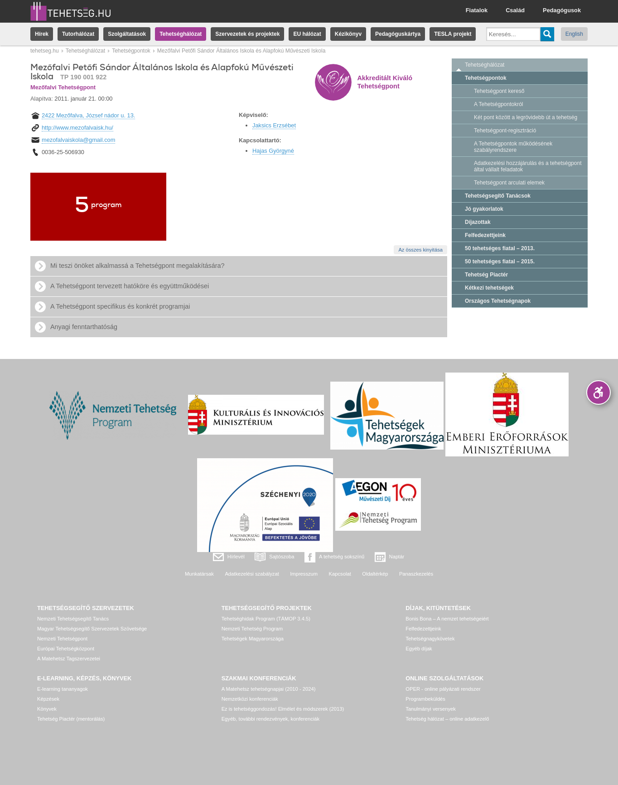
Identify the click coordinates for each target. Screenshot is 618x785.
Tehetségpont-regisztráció (505, 130)
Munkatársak (199, 574)
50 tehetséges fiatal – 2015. (500, 261)
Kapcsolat (340, 574)
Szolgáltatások (127, 34)
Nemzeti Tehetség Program (252, 628)
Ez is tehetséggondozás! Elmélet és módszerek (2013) (283, 709)
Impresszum (304, 574)
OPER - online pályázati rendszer (443, 689)
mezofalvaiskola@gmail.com (78, 139)
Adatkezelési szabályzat (252, 574)
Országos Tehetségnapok (498, 301)
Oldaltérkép (375, 574)
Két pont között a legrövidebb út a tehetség (525, 117)
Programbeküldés (425, 699)
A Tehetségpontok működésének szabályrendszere (513, 147)
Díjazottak (478, 222)
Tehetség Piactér (486, 274)
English (574, 34)
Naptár (397, 556)
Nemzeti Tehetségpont (62, 638)
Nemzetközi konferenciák (250, 699)
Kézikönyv (348, 34)
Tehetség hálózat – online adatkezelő (447, 719)
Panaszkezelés (416, 574)
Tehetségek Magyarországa (253, 638)
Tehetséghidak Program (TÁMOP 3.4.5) (266, 618)
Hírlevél (236, 556)
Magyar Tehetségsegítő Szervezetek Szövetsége (92, 628)
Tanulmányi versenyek (431, 709)
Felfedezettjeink (485, 235)
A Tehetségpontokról (498, 104)
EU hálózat (307, 34)
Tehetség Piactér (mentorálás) (71, 719)
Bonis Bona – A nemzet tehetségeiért (447, 618)
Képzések (48, 699)
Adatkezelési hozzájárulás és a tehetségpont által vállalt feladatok (528, 166)
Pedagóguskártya (397, 34)
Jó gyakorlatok (484, 209)
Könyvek (47, 709)
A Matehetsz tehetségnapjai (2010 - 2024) (269, 689)
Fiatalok (477, 10)
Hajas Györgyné (273, 150)
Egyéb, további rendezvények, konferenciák (270, 719)
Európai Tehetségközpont (65, 648)
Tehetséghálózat (180, 34)
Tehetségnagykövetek (430, 638)
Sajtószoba (281, 556)
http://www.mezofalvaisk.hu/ (77, 127)
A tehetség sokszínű (341, 556)
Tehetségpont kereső (499, 91)
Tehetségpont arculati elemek (509, 182)
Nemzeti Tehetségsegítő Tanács (73, 618)
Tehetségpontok (131, 51)
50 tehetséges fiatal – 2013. (500, 248)
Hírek (41, 34)
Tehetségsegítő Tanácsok (498, 196)
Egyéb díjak (419, 648)
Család (515, 10)
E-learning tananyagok (62, 689)
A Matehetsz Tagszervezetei (68, 658)
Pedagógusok (562, 10)
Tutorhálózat (78, 34)
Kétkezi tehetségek (489, 288)
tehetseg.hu (44, 51)
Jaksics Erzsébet (274, 125)
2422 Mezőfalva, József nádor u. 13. (88, 115)
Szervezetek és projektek (247, 34)
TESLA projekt (452, 34)
